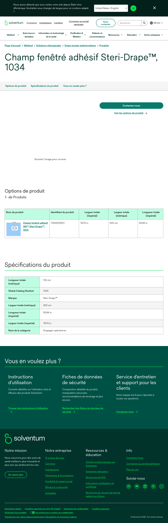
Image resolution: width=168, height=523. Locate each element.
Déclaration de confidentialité (76, 509)
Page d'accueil (13, 45)
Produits (104, 45)
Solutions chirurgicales (48, 45)
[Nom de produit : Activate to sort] (27, 214)
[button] (25, 212)
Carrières (58, 23)
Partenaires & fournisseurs (59, 475)
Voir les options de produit (129, 113)
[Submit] (144, 23)
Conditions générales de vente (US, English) (43, 509)
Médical (28, 45)
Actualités (50, 493)
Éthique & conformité (56, 487)
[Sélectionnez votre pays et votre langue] (111, 8)
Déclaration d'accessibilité (15, 513)
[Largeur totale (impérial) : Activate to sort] (93, 214)
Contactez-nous (134, 457)
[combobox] (132, 23)
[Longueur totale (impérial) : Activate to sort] (152, 214)
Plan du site (132, 469)
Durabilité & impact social (58, 481)
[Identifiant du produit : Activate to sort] (64, 214)
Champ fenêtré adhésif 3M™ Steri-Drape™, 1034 (35, 226)
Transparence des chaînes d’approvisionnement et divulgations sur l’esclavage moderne (41, 517)
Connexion (32, 23)
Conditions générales (100, 509)
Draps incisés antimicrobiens (80, 45)
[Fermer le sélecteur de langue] (154, 7)
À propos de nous (54, 457)
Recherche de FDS (95, 477)
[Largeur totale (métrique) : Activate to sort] (123, 214)
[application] (50, 129)
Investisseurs (45, 23)
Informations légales (13, 509)
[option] (50, 132)
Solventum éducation (97, 471)
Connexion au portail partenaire (143, 463)
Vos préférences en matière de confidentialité (54, 513)
